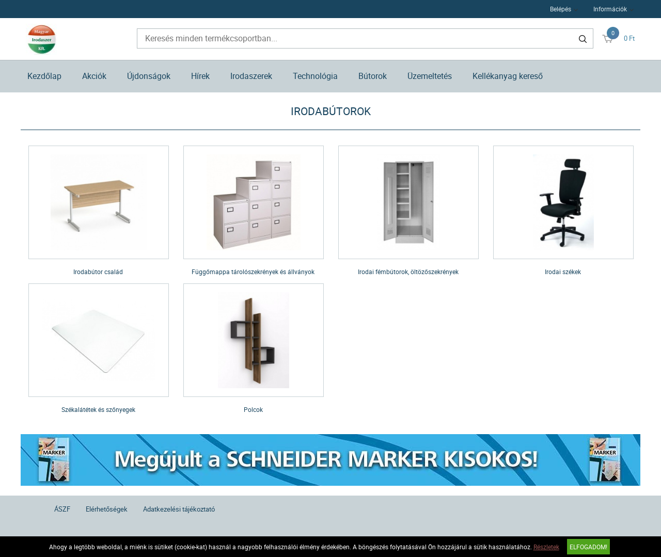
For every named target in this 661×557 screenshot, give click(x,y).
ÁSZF (62, 509)
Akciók (94, 76)
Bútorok (372, 76)
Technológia (315, 76)
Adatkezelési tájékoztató (179, 509)
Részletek (546, 547)
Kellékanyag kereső (508, 76)
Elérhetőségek (107, 509)
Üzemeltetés (429, 76)
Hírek (200, 76)
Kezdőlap (44, 76)
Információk (610, 9)
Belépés (560, 9)
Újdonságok (148, 76)
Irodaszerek (251, 76)
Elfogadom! (588, 547)
